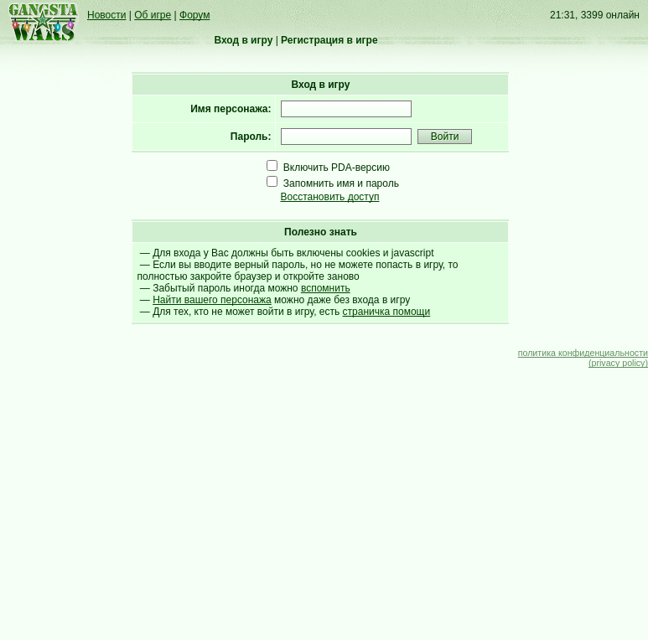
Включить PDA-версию (336, 167)
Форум (194, 15)
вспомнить (325, 288)
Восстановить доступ (330, 197)
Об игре (152, 15)
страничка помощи (387, 311)
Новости (106, 15)
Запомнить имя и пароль (341, 183)
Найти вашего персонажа (212, 300)
